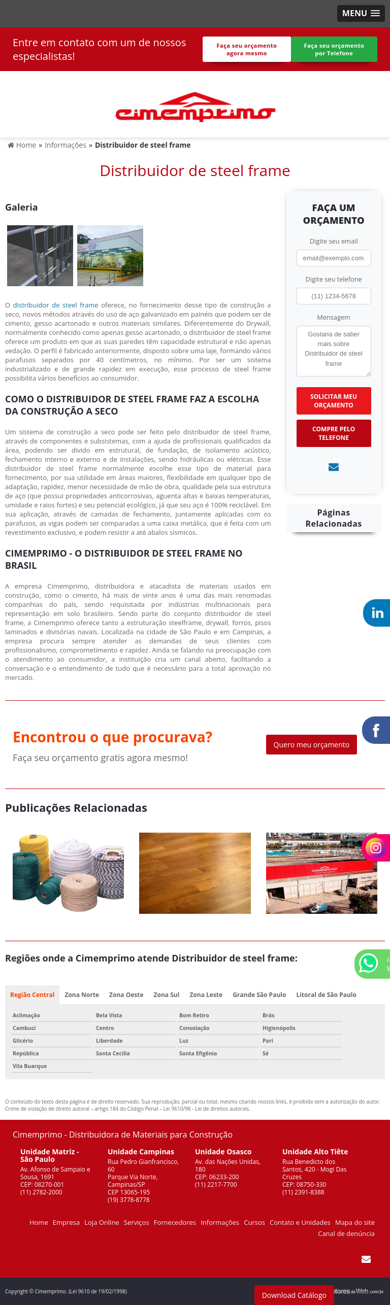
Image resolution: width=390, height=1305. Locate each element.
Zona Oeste (126, 994)
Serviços (136, 1222)
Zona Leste (205, 994)
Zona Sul (167, 994)
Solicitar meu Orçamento (333, 400)
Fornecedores (175, 1222)
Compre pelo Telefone (333, 433)
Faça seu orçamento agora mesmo (246, 49)
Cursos (254, 1222)
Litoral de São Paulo (326, 994)
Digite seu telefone (333, 279)
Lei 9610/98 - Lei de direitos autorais (206, 1108)
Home (38, 1222)
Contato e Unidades (300, 1222)
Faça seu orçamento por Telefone (334, 49)
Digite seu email (334, 241)
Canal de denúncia (346, 1233)
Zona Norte (81, 994)
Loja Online (101, 1222)
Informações (220, 1222)
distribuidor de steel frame (56, 305)
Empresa (66, 1222)
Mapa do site (355, 1222)
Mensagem (333, 317)
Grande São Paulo (259, 994)
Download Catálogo (294, 1295)
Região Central (32, 994)
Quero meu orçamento (312, 744)
